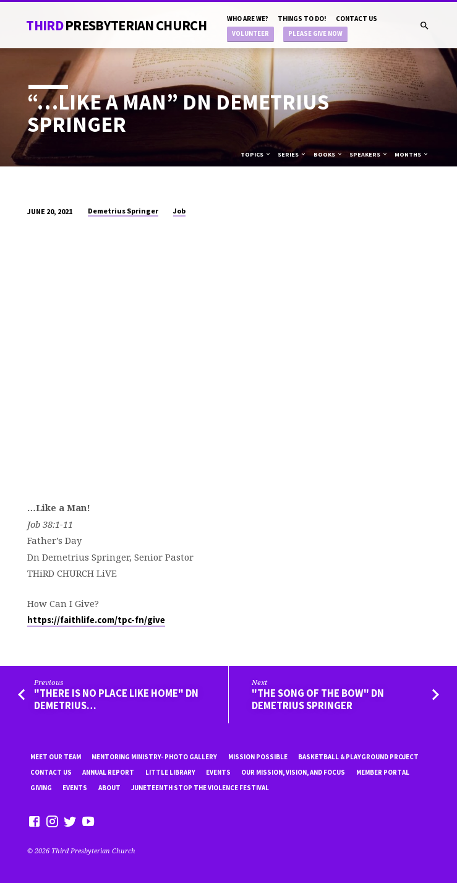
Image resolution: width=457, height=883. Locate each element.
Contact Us (356, 18)
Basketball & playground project (358, 756)
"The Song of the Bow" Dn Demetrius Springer (318, 699)
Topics (256, 154)
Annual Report (108, 772)
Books (328, 154)
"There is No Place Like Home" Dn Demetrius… (116, 699)
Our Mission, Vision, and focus (293, 772)
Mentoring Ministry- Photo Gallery (154, 756)
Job (179, 210)
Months (412, 154)
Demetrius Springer (123, 210)
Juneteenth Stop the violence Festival (200, 787)
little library (170, 772)
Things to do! (302, 18)
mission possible (258, 756)
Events (218, 772)
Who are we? (247, 18)
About (109, 787)
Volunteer (250, 34)
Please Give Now (315, 34)
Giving (41, 787)
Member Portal (382, 772)
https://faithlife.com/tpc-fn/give (96, 620)
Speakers (368, 154)
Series (292, 154)
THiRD (116, 25)
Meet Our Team (55, 756)
